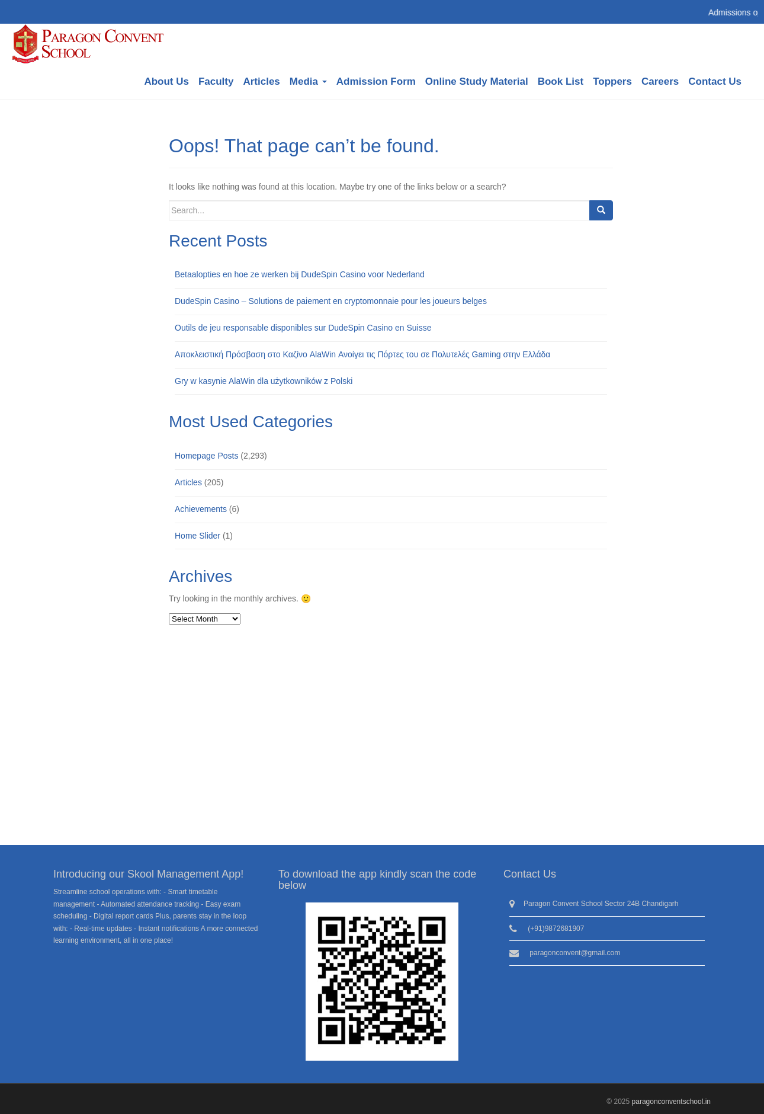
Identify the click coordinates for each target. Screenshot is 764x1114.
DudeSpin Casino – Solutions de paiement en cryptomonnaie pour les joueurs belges (331, 301)
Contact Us (714, 81)
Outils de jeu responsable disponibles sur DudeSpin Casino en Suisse (303, 327)
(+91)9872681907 (556, 928)
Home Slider (197, 535)
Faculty (216, 81)
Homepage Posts (206, 455)
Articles (261, 81)
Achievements (201, 509)
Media (308, 81)
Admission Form (376, 81)
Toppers (612, 81)
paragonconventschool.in (671, 1101)
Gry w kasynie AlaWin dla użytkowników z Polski (263, 381)
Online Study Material (476, 81)
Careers (660, 81)
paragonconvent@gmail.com (574, 953)
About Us (166, 81)
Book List (560, 81)
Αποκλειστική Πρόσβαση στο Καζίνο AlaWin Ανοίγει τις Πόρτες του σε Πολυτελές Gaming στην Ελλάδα (362, 354)
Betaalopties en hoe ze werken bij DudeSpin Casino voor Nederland (300, 274)
